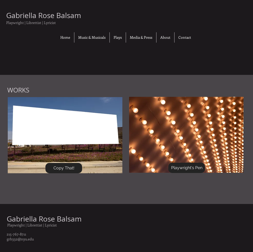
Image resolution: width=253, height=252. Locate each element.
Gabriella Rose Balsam (44, 219)
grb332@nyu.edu (20, 239)
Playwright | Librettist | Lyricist (32, 225)
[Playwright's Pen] (186, 168)
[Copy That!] (63, 168)
